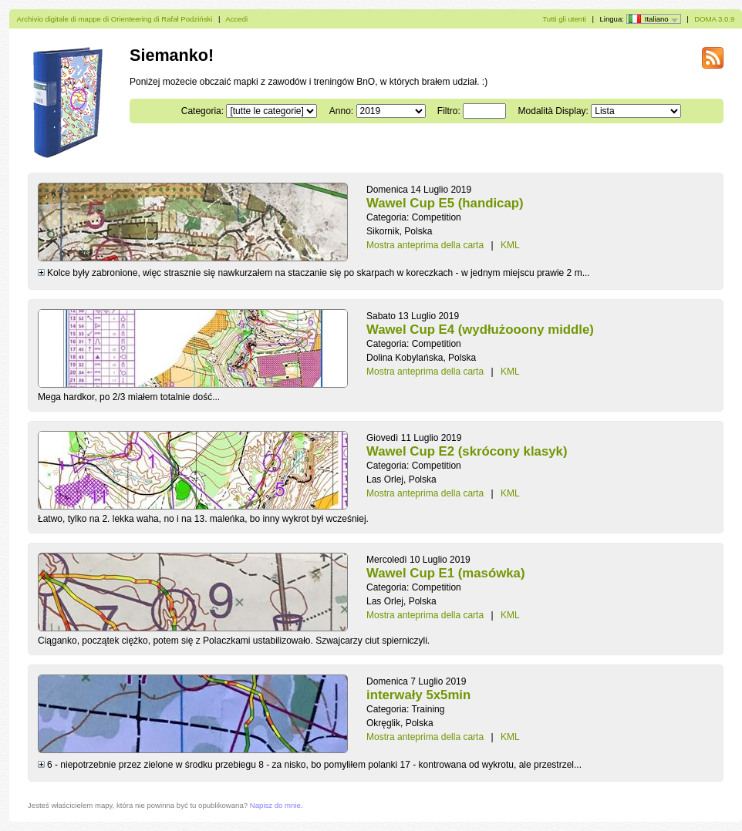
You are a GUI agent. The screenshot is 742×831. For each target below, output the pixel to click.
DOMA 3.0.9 (714, 19)
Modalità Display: (553, 111)
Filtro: (448, 111)
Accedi (236, 19)
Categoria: (202, 111)
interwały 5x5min (418, 695)
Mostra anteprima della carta (425, 245)
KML (510, 245)
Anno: (341, 111)
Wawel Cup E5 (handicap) (445, 203)
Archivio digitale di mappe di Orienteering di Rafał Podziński (115, 19)
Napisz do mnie (275, 805)
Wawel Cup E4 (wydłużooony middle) (480, 329)
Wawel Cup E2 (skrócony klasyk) (467, 451)
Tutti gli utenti (564, 19)
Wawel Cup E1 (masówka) (445, 573)
